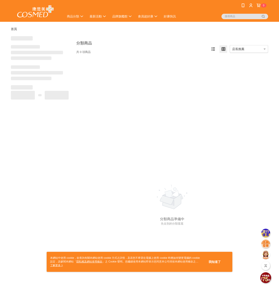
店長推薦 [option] (238, 49)
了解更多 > (56, 265)
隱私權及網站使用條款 (89, 261)
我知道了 (215, 262)
